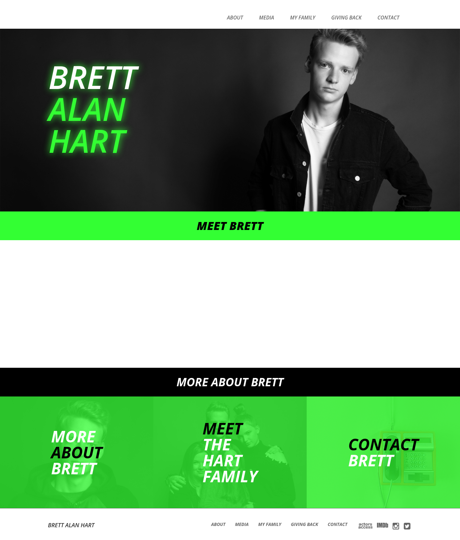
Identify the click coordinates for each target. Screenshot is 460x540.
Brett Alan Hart (71, 525)
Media (266, 17)
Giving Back (346, 17)
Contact (388, 17)
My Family (302, 17)
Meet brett (230, 225)
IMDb (382, 525)
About (235, 17)
